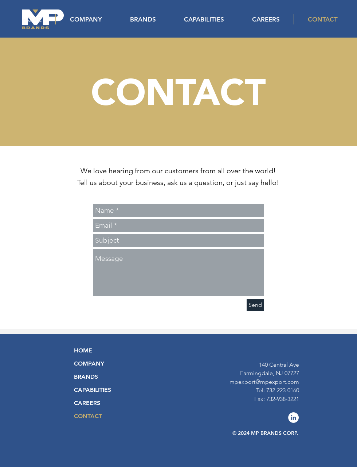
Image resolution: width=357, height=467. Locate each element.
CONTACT (88, 416)
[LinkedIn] (293, 417)
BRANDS (86, 376)
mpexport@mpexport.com (264, 381)
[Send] (255, 305)
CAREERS (87, 403)
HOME (83, 350)
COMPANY (89, 363)
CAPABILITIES (92, 389)
